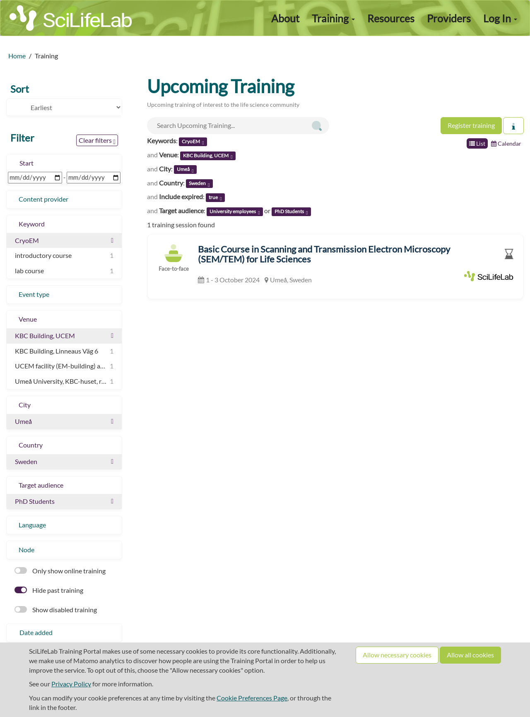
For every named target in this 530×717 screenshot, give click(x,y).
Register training (471, 125)
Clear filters (97, 140)
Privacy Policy (71, 684)
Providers (449, 18)
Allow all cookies (470, 655)
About (285, 18)
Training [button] (333, 18)
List (477, 143)
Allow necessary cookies (397, 655)
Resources (390, 18)
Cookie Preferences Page (252, 698)
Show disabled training (55, 610)
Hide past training (48, 590)
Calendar (506, 143)
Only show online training (60, 571)
